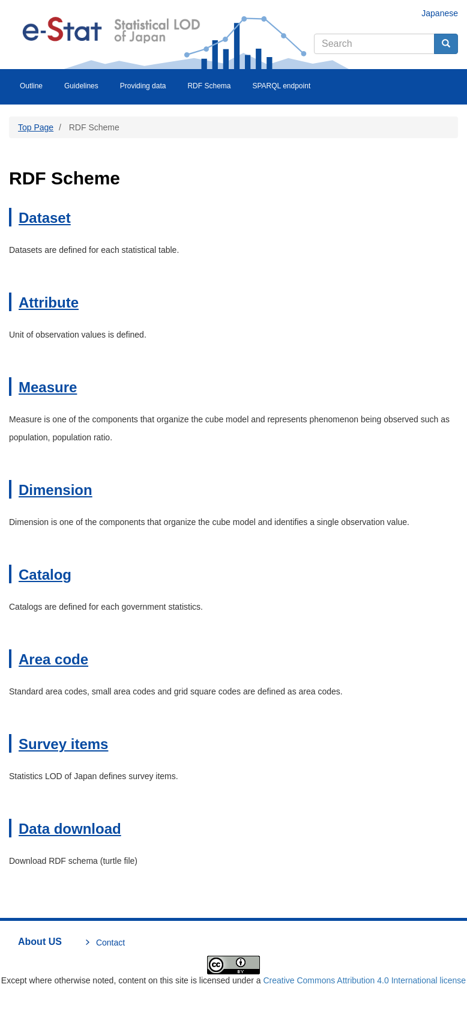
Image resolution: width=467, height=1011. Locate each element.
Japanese (439, 13)
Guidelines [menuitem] (81, 86)
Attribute (49, 302)
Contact (110, 942)
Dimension (55, 490)
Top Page (35, 127)
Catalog (45, 574)
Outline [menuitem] (31, 86)
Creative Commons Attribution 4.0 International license (364, 980)
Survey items (63, 744)
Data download (70, 829)
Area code (53, 659)
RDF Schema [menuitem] (208, 86)
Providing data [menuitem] (143, 86)
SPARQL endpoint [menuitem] (281, 86)
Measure (48, 387)
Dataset (45, 218)
